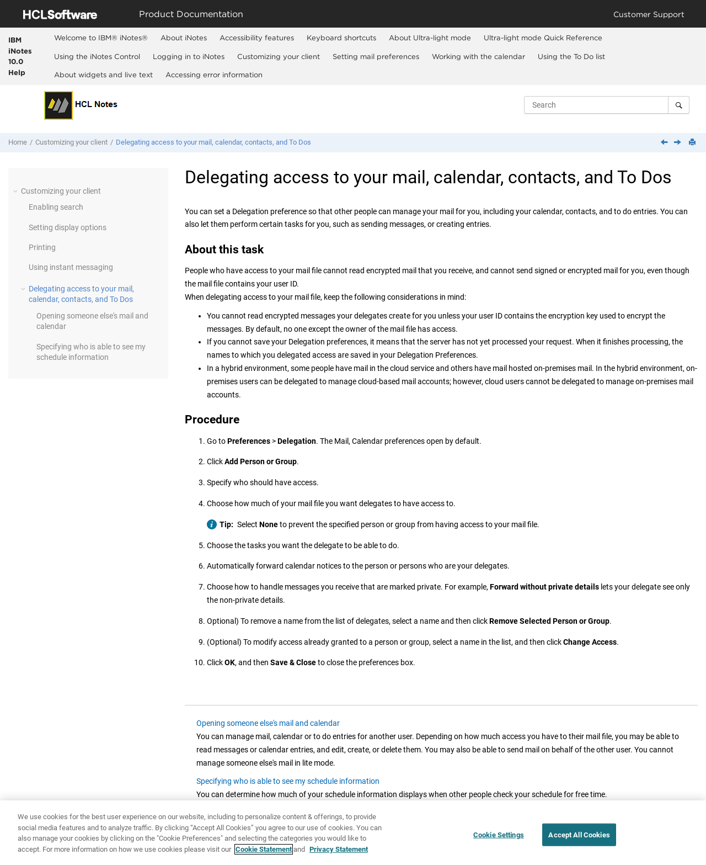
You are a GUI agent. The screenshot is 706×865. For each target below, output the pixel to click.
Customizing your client (278, 56)
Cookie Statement (264, 855)
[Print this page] (693, 143)
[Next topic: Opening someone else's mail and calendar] (678, 143)
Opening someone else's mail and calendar (268, 723)
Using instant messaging (71, 267)
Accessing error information (214, 74)
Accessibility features (257, 37)
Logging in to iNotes (188, 56)
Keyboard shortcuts (341, 37)
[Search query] (606, 105)
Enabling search (56, 207)
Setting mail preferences (376, 56)
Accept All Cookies (578, 841)
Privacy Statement (338, 855)
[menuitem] (100, 37)
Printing (42, 247)
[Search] (678, 105)
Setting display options (67, 227)
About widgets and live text (103, 74)
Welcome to (101, 37)
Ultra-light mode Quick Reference (543, 37)
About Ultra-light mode (430, 37)
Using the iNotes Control (97, 56)
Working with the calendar (478, 56)
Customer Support (648, 14)
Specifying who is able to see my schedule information (287, 781)
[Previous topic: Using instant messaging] (665, 143)
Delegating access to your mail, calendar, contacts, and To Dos (213, 142)
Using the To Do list (571, 56)
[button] (16, 191)
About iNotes (184, 37)
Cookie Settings (498, 841)
